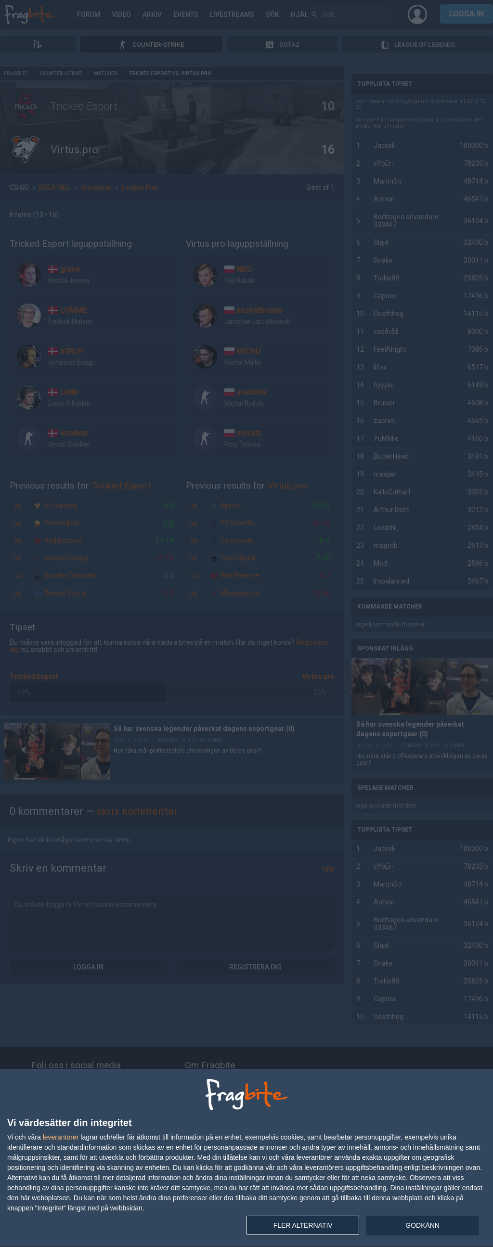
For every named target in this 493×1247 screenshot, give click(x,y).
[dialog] (246, 1158)
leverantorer (61, 1137)
